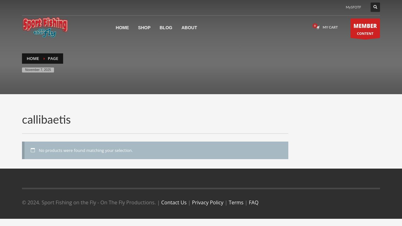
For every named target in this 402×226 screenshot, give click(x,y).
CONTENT (365, 30)
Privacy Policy (207, 202)
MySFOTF (353, 7)
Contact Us (174, 202)
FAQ (253, 202)
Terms (236, 202)
